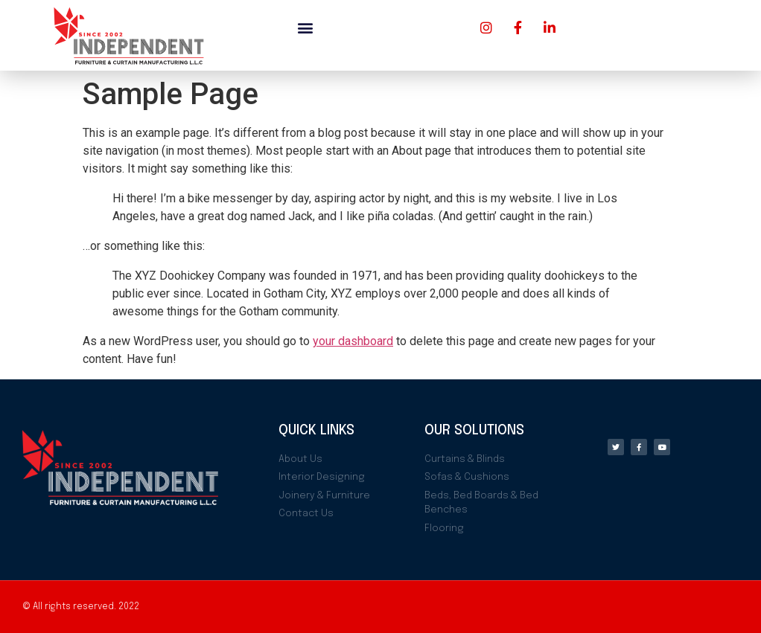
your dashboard (353, 341)
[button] (305, 27)
